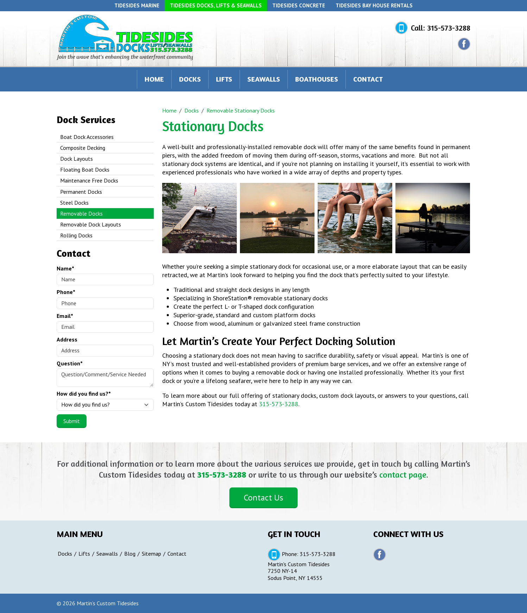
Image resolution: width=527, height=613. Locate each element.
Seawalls (263, 79)
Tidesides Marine (136, 5)
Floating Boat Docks (84, 169)
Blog (129, 553)
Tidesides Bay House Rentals (374, 5)
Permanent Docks (81, 191)
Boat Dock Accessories (87, 136)
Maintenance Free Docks (89, 180)
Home (154, 79)
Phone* (66, 292)
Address (67, 339)
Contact (368, 79)
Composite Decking (82, 147)
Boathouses (316, 79)
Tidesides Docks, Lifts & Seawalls (216, 5)
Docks (190, 79)
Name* (65, 268)
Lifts (224, 79)
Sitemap (151, 553)
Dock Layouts (76, 158)
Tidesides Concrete (298, 5)
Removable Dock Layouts (90, 224)
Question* (70, 363)
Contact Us (263, 497)
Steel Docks (74, 202)
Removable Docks (81, 213)
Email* (65, 316)
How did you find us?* (84, 393)
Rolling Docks (76, 235)
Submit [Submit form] (71, 420)
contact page (402, 475)
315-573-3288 (448, 27)
